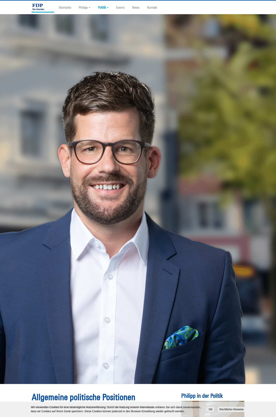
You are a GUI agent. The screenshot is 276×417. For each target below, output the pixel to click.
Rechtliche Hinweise (231, 409)
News (136, 7)
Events (120, 7)
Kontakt (152, 7)
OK (211, 409)
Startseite (65, 7)
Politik (103, 7)
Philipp (84, 7)
